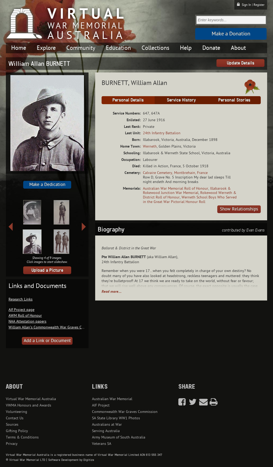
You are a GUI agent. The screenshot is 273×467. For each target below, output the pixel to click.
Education (118, 47)
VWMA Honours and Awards (28, 405)
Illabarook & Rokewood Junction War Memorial (187, 190)
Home (18, 47)
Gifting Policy (17, 431)
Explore (46, 47)
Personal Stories (234, 100)
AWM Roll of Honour (25, 315)
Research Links (21, 299)
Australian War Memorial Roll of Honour (175, 188)
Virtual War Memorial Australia (31, 399)
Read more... (112, 291)
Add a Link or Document (47, 340)
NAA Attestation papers (27, 321)
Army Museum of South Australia (118, 437)
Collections (155, 47)
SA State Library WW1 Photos (116, 418)
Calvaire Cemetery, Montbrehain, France (175, 172)
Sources (12, 424)
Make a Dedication (47, 184)
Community (80, 47)
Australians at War (107, 424)
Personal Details (128, 100)
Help (186, 47)
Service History (181, 100)
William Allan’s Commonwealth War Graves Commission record (60, 327)
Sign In (246, 5)
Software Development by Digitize (71, 460)
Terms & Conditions (22, 437)
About (238, 47)
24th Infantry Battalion (161, 133)
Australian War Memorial (112, 399)
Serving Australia (106, 431)
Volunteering (16, 411)
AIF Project (101, 405)
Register (259, 5)
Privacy (12, 443)
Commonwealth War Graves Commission (125, 411)
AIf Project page (21, 309)
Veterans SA (101, 443)
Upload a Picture (47, 270)
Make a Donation (231, 34)
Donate (211, 47)
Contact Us (14, 418)
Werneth (150, 146)
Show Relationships (239, 209)
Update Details (240, 63)
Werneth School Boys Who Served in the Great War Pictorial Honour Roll (190, 199)
